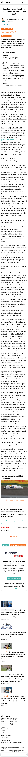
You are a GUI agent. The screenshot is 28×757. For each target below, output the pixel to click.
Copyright (3, 718)
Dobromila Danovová (17, 742)
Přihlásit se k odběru (14, 578)
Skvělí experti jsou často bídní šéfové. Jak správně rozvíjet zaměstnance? (13, 634)
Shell (14, 32)
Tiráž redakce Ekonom (6, 728)
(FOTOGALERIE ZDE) (7, 140)
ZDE (16, 588)
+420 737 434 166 (5, 743)
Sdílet (6, 545)
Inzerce (2, 742)
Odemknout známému (19, 545)
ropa (3, 32)
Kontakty (3, 727)
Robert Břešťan (11, 19)
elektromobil (8, 32)
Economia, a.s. (14, 718)
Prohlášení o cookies (5, 737)
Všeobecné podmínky (6, 735)
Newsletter (3, 733)
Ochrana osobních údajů (6, 740)
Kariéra (2, 732)
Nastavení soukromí (5, 738)
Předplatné (3, 730)
